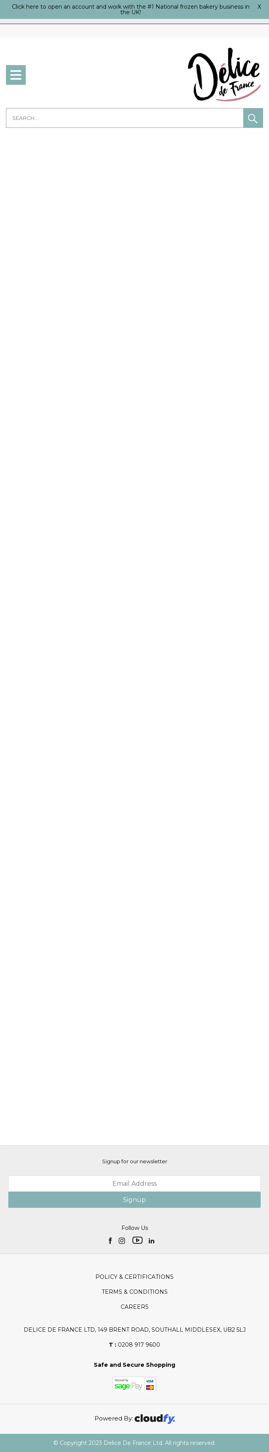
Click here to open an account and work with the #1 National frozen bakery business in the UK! (131, 9)
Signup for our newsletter (134, 1161)
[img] (111, 1240)
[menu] (16, 75)
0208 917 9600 (134, 1344)
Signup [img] (134, 1199)
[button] (253, 118)
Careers (135, 1306)
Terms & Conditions (135, 1291)
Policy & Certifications (134, 1276)
